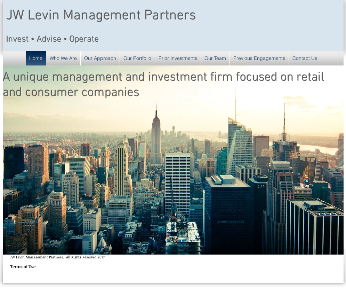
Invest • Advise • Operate (52, 39)
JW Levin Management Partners (101, 16)
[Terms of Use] (23, 267)
